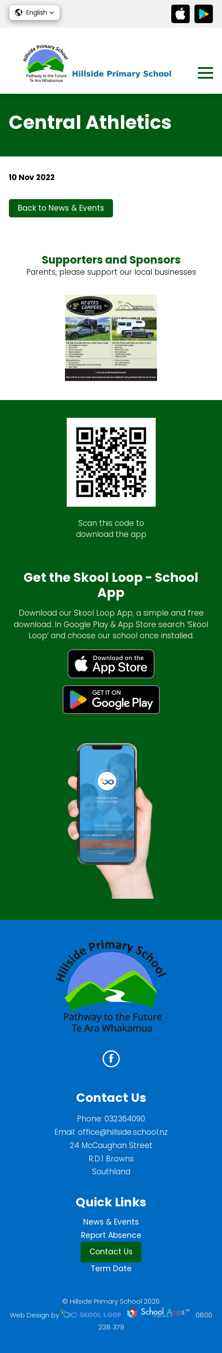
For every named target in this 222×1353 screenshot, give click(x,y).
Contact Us (111, 1251)
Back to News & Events (61, 208)
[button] (34, 12)
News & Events (111, 1222)
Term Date (111, 1268)
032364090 (125, 1118)
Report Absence (111, 1235)
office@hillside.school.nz (123, 1132)
